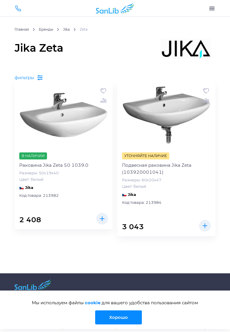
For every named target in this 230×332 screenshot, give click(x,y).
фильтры (29, 77)
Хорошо (118, 317)
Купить (102, 219)
